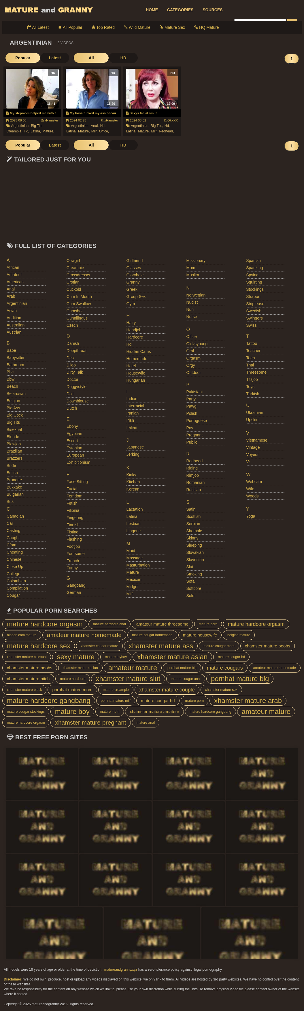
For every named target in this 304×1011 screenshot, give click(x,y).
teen (250, 358)
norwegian (195, 295)
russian (193, 489)
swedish (253, 311)
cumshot (75, 311)
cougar (13, 595)
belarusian (16, 393)
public (191, 442)
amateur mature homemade (84, 635)
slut (189, 567)
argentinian (17, 303)
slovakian (195, 552)
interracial (135, 406)
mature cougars (225, 668)
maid (130, 550)
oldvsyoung (196, 343)
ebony (72, 426)
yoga (250, 516)
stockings (255, 289)
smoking (194, 574)
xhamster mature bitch (28, 678)
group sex (136, 296)
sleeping (194, 545)
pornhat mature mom (72, 689)
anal (11, 289)
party (191, 399)
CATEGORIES (180, 9)
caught (13, 537)
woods (252, 496)
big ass (13, 408)
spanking (254, 267)
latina (131, 516)
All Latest (38, 27)
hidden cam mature (22, 635)
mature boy (72, 711)
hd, (26, 131)
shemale (194, 531)
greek (131, 289)
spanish (253, 260)
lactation (134, 509)
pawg (191, 406)
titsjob (252, 379)
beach (12, 386)
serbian (193, 523)
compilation (17, 588)
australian (15, 325)
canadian (15, 516)
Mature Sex (172, 27)
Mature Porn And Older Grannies (48, 10)
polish (191, 413)
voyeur (252, 454)
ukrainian (254, 412)
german (74, 592)
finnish (73, 524)
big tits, (37, 126)
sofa (190, 581)
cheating (15, 552)
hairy (131, 322)
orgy (190, 365)
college (13, 573)
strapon (253, 296)
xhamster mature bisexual (26, 657)
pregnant (194, 435)
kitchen (133, 482)
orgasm (193, 358)
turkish (252, 394)
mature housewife (200, 634)
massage (134, 558)
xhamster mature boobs (267, 645)
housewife (135, 373)
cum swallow (79, 303)
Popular (19, 58)
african (13, 267)
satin (190, 509)
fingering (75, 517)
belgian (13, 400)
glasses (133, 267)
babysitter (15, 357)
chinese (14, 559)
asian (12, 310)
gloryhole (135, 275)
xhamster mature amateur (154, 711)
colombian (16, 581)
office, (104, 131)
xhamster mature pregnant (90, 722)
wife (250, 489)
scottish (193, 516)
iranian (132, 413)
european (75, 455)
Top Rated (103, 27)
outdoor (193, 372)
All (81, 58)
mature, (48, 131)
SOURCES (212, 9)
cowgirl (73, 260)
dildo (71, 365)
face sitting (77, 481)
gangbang (76, 585)
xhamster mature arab (248, 700)
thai (250, 365)
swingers (254, 318)
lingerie (133, 531)
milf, (94, 131)
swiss (251, 325)
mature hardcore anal (109, 624)
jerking (132, 454)
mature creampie (116, 690)
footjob (73, 546)
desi (71, 358)
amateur (14, 274)
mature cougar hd (231, 657)
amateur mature (132, 668)
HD (110, 58)
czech (72, 325)
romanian (195, 482)
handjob (133, 330)
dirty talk (75, 372)
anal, (95, 126)
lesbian (133, 523)
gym (130, 303)
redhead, (166, 131)
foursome (76, 553)
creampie (75, 267)
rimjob (192, 475)
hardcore (134, 337)
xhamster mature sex (221, 690)
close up (15, 566)
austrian (14, 332)
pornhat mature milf (116, 701)
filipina (73, 510)
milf (129, 594)
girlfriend (134, 260)
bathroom (15, 364)
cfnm (11, 545)
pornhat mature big (182, 668)
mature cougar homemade (152, 635)
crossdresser (78, 275)
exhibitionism (78, 462)
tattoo (251, 343)
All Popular (70, 27)
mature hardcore (72, 679)
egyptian (74, 433)
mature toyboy (116, 657)
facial (72, 489)
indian (131, 398)
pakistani (194, 391)
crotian (73, 282)
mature (132, 572)
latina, (36, 131)
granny (133, 282)
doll (70, 394)
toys (250, 386)
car (10, 523)
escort (72, 440)
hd (129, 344)
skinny (192, 538)
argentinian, (20, 126)
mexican (133, 579)
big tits (13, 422)
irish (130, 420)
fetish (72, 503)
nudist (192, 302)
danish (73, 343)
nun (190, 309)
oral (190, 351)
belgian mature (238, 635)
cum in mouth (79, 296)
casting (13, 530)
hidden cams (138, 351)
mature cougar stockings (26, 712)
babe (11, 350)
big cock (15, 415)
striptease (255, 303)
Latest (48, 58)
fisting (72, 532)
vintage (253, 447)
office (191, 336)
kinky (131, 474)
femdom (74, 496)
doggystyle (76, 386)
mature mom (109, 712)
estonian (74, 448)
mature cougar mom (218, 646)
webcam (254, 481)
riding (192, 468)
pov (189, 427)
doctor (72, 379)
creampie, (14, 131)
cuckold (74, 289)
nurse (191, 316)
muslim (192, 275)
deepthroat (76, 350)
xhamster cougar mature (99, 646)
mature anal (146, 723)
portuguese (196, 420)
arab (11, 296)
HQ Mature (206, 27)
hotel (131, 366)
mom (190, 267)
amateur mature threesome (162, 624)
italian (131, 427)
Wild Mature (137, 27)
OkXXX (171, 120)
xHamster (49, 120)
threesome (256, 372)
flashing (74, 539)
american (15, 282)
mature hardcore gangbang (48, 700)
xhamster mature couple (167, 690)
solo (190, 595)
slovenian (195, 559)
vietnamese (256, 440)
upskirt (252, 419)
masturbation (138, 565)
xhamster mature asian (172, 657)
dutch (72, 408)
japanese (135, 447)
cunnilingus (77, 318)
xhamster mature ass (161, 646)
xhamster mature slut (128, 679)
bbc (10, 372)
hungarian (135, 380)
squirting (254, 282)
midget (132, 586)
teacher (253, 350)
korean (132, 489)
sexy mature (76, 657)
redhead (194, 461)
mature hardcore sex (38, 646)
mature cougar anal (186, 679)
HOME (152, 9)
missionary (195, 260)
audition (14, 318)
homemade (136, 358)
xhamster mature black (24, 690)
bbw (10, 379)
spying (252, 275)
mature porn (208, 624)
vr (248, 461)
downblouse (78, 401)
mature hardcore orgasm (45, 624)
